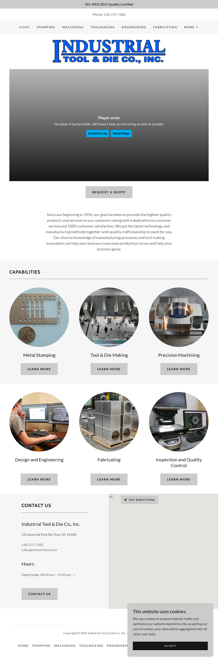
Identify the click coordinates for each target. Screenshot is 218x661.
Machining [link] (73, 27)
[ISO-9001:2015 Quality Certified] (109, 4)
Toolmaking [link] (103, 27)
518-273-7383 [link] (114, 14)
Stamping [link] (46, 27)
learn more (39, 369)
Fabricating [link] (165, 27)
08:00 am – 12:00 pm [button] (55, 575)
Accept (170, 645)
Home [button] (23, 645)
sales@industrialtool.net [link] (39, 550)
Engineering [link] (134, 27)
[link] (109, 51)
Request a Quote (108, 192)
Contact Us (39, 594)
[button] (191, 27)
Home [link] (24, 27)
